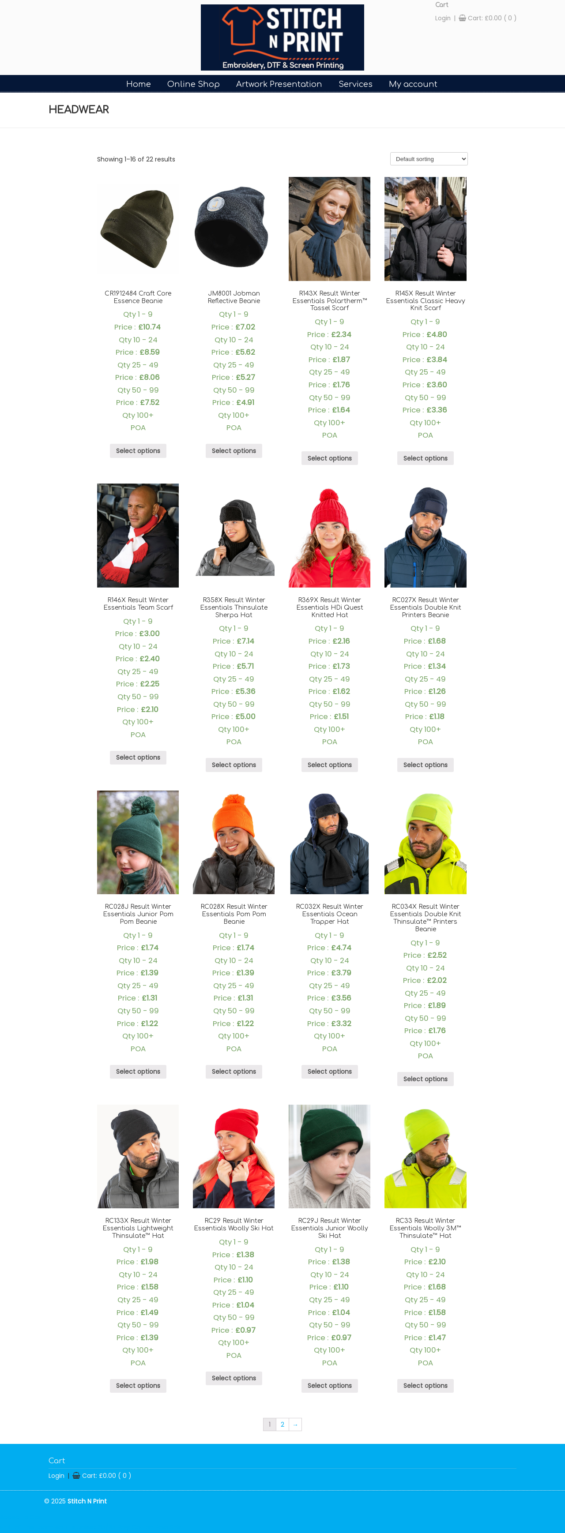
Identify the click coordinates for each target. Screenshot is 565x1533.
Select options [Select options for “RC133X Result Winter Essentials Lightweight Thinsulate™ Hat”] (138, 1385)
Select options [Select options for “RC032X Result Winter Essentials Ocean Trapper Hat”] (330, 1071)
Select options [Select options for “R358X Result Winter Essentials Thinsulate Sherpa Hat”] (234, 765)
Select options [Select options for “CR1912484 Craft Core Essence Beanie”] (138, 450)
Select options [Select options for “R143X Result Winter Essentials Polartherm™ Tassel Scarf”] (330, 458)
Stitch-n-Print (282, 37)
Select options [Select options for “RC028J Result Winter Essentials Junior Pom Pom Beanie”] (138, 1071)
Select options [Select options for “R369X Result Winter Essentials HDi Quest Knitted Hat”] (330, 765)
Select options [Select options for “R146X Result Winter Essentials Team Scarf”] (138, 757)
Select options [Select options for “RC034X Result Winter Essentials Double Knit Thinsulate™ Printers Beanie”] (425, 1079)
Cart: (492, 18)
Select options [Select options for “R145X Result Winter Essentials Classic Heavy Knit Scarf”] (425, 458)
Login (443, 18)
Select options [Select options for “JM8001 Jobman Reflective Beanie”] (234, 450)
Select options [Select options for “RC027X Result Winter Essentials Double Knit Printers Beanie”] (425, 765)
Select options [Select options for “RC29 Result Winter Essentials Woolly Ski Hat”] (234, 1378)
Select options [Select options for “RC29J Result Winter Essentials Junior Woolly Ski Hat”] (330, 1385)
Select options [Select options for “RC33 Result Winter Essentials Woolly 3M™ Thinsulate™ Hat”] (425, 1385)
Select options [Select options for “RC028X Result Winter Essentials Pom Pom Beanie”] (234, 1071)
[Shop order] (429, 158)
